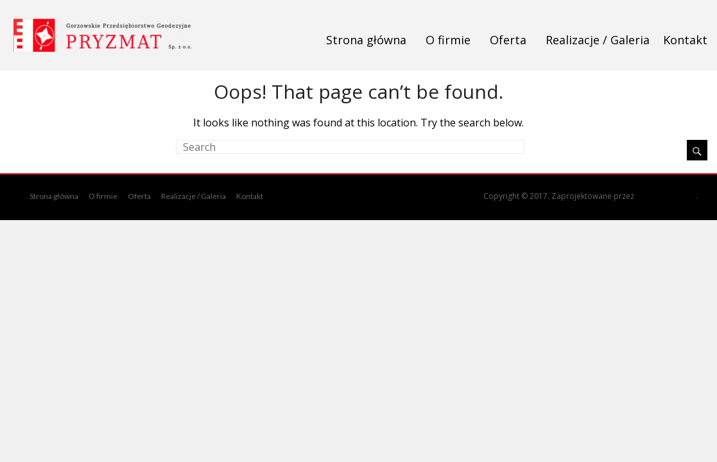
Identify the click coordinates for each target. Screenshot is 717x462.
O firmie (448, 39)
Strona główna (366, 39)
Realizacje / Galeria (598, 39)
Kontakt (685, 39)
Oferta (508, 39)
